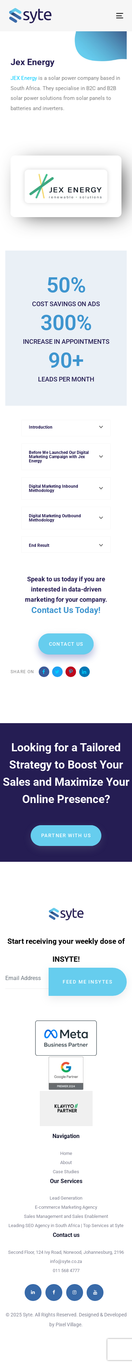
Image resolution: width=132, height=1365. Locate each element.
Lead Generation (66, 1198)
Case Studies (66, 1171)
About (66, 1162)
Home (66, 1153)
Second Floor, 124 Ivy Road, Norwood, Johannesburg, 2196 (66, 1252)
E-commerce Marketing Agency (66, 1207)
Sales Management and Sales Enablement (66, 1216)
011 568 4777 (66, 1270)
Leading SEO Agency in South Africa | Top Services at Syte (66, 1225)
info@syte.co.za (66, 1261)
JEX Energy (24, 78)
